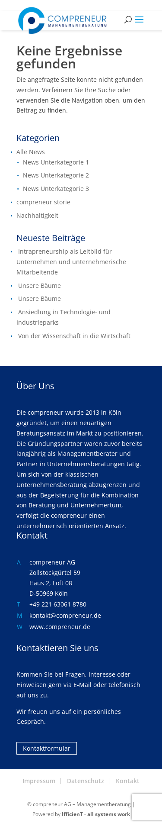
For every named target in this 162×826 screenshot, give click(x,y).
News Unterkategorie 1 (56, 162)
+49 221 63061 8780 (57, 604)
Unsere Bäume (39, 285)
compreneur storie (43, 202)
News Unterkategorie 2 (56, 175)
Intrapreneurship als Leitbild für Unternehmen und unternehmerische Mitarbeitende (71, 261)
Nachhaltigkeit (37, 215)
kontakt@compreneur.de (65, 615)
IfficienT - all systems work (96, 814)
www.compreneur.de (59, 627)
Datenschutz (85, 781)
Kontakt (128, 781)
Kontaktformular (46, 748)
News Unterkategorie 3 (56, 188)
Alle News (30, 152)
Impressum (38, 781)
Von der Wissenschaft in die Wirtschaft (74, 336)
